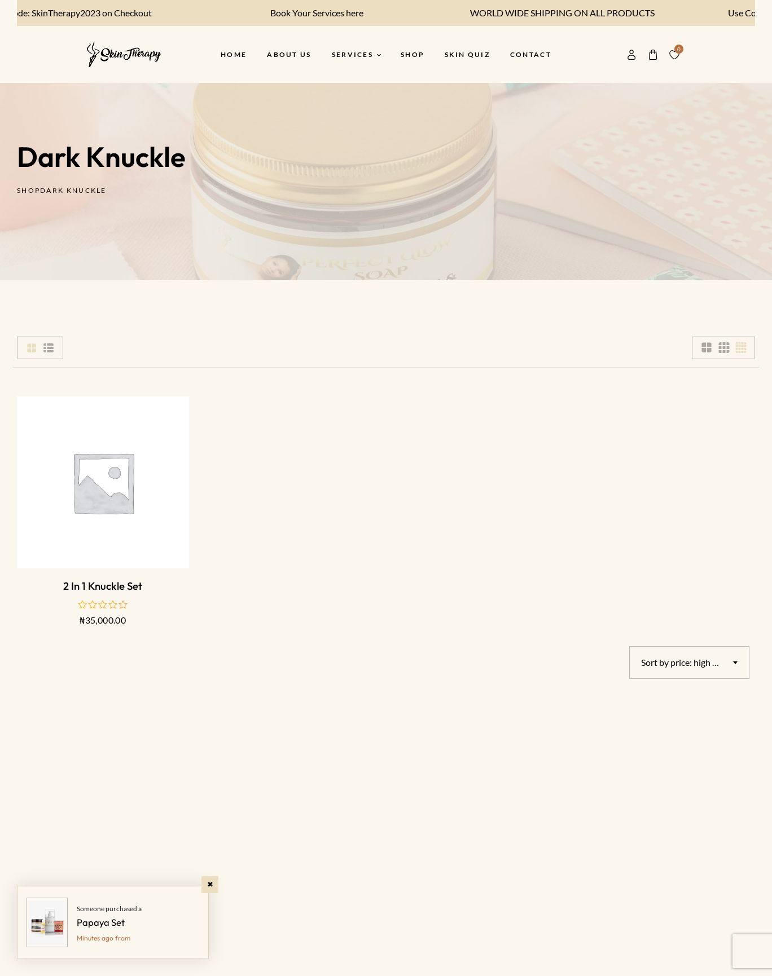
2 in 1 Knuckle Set (102, 586)
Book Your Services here (307, 12)
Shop (28, 190)
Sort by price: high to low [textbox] (688, 662)
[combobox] (689, 662)
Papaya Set (101, 922)
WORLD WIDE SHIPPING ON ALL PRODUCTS (553, 12)
